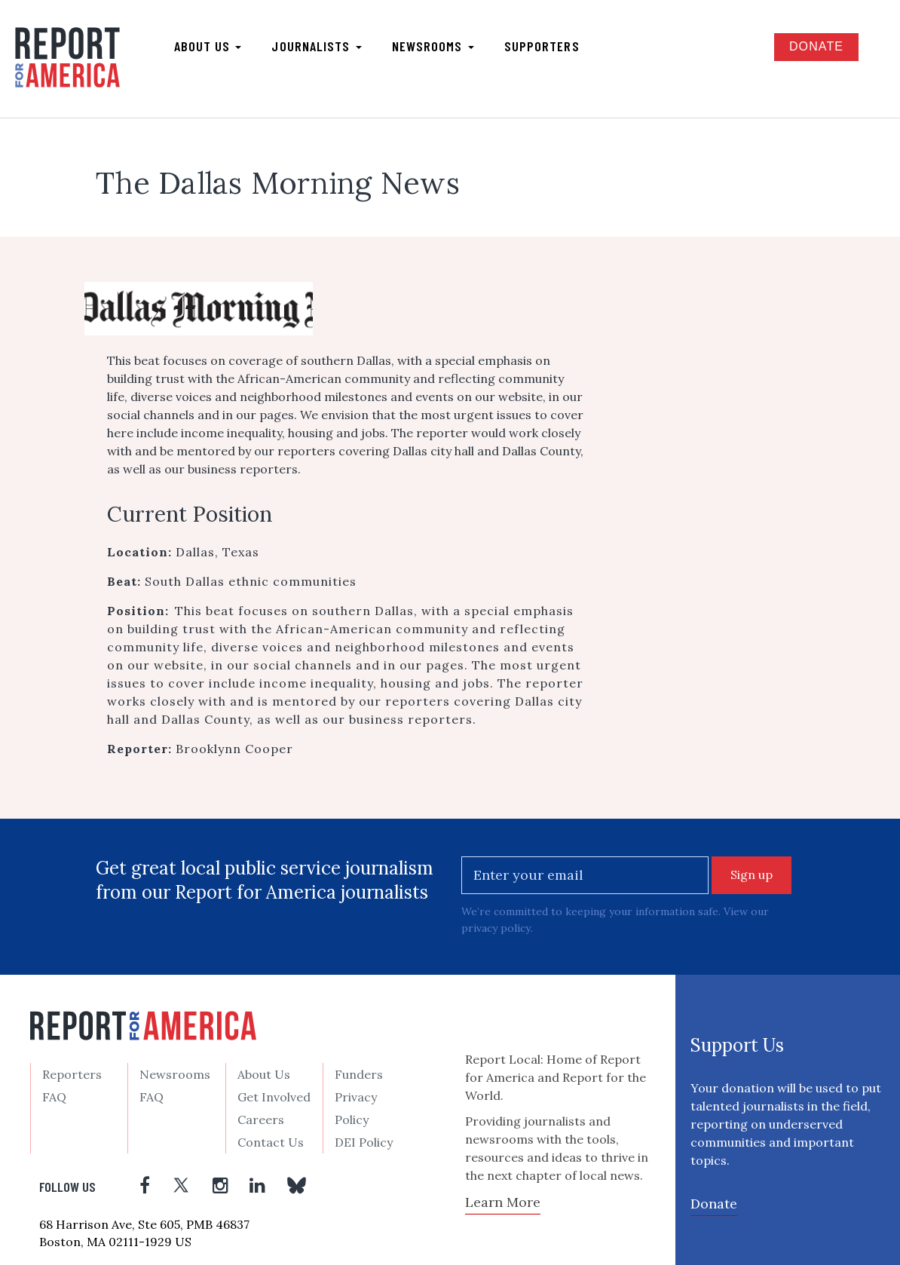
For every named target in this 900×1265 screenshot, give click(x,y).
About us (208, 46)
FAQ (54, 1096)
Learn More (502, 1201)
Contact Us (270, 1141)
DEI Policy (364, 1141)
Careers (260, 1118)
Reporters (72, 1073)
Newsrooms (433, 46)
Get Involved (274, 1096)
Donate (816, 46)
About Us (263, 1073)
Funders (359, 1073)
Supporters (542, 46)
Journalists (316, 46)
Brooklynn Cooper (234, 748)
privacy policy (495, 928)
